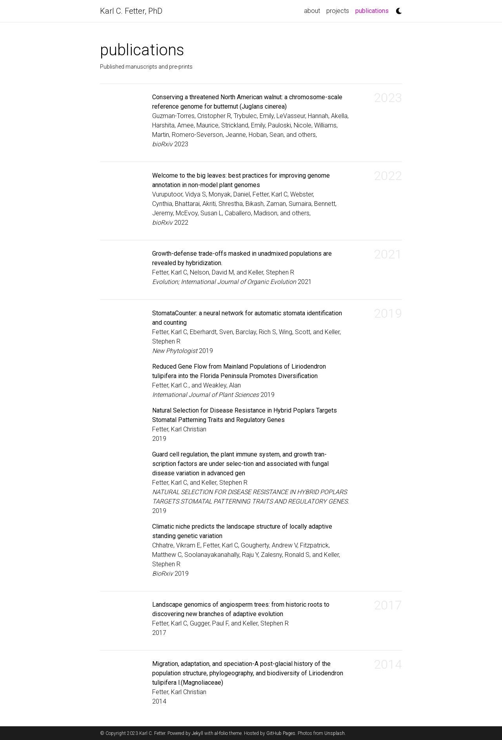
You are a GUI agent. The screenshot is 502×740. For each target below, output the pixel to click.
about (312, 11)
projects (337, 11)
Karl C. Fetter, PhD (131, 11)
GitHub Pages (280, 733)
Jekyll (197, 733)
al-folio (221, 733)
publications (373, 10)
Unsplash (334, 733)
